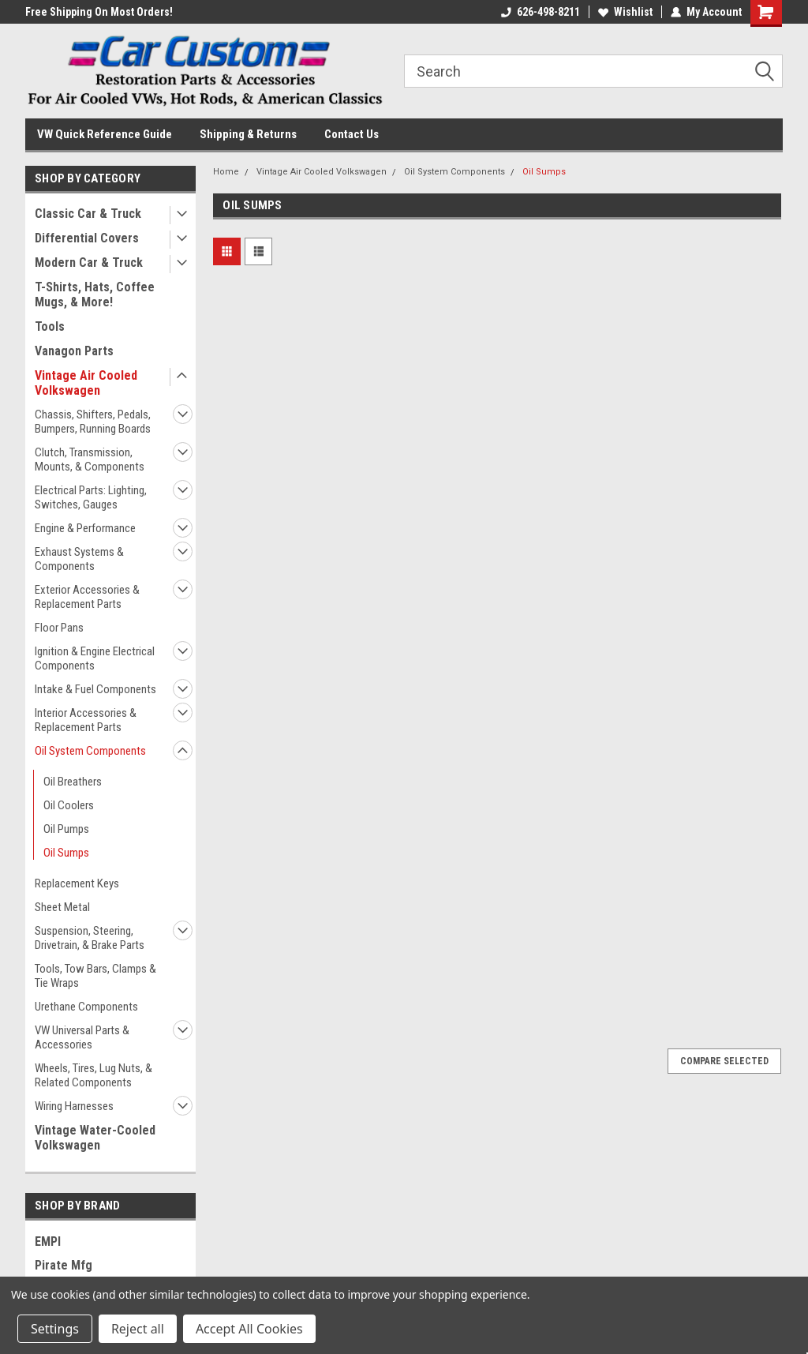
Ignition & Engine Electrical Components (95, 658)
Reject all (137, 1328)
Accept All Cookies (249, 1328)
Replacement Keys (77, 883)
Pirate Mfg (63, 1265)
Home (226, 172)
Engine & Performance (85, 528)
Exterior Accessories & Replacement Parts (87, 597)
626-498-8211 (540, 12)
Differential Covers (87, 238)
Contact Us (351, 134)
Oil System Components (90, 751)
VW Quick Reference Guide (104, 134)
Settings (55, 1328)
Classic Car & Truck (88, 213)
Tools (50, 326)
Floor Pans (59, 628)
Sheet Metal (62, 907)
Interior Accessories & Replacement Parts (86, 720)
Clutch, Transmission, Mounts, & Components (89, 459)
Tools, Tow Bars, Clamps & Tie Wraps (95, 976)
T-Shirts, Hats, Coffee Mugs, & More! (95, 294)
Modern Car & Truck (89, 262)
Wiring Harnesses (74, 1106)
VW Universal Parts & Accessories (82, 1037)
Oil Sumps (66, 853)
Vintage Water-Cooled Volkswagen (95, 1138)
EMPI (48, 1241)
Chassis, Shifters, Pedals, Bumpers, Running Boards (93, 421)
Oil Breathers (72, 782)
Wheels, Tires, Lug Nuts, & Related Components (93, 1075)
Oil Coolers (68, 805)
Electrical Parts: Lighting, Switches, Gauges (91, 497)
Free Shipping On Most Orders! (99, 12)
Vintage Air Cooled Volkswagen (86, 383)
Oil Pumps (66, 829)
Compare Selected (724, 1061)
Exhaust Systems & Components (79, 559)
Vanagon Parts (74, 350)
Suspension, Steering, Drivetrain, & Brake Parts (89, 938)
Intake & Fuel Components (95, 689)
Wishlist (625, 12)
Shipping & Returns (248, 134)
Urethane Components (86, 1007)
